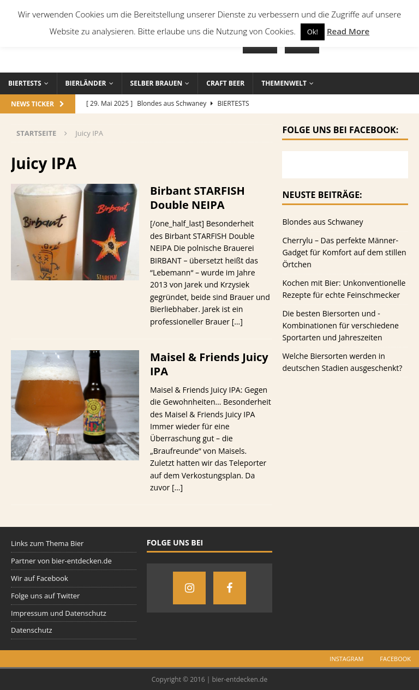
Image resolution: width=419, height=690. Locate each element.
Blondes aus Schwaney (322, 222)
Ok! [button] (312, 32)
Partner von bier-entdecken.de (61, 561)
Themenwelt (284, 83)
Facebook (395, 659)
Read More (348, 31)
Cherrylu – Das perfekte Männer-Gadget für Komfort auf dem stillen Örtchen (344, 252)
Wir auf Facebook (39, 578)
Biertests (24, 83)
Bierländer (85, 83)
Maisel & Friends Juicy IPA (209, 364)
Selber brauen (156, 83)
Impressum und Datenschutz (58, 613)
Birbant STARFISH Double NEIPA (197, 197)
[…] (237, 321)
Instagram (346, 659)
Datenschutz (31, 630)
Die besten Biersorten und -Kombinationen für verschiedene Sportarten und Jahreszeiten (340, 325)
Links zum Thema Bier (47, 543)
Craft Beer (225, 83)
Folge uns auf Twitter (45, 596)
